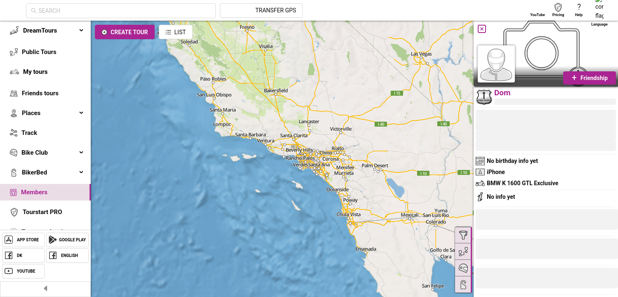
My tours (35, 71)
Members (34, 192)
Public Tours (39, 52)
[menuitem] (45, 30)
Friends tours (40, 93)
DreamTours (53, 30)
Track (29, 133)
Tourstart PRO (42, 212)
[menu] (45, 141)
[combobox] (199, 10)
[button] (503, 279)
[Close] (482, 29)
